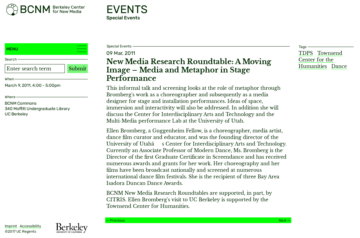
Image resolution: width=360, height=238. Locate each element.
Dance (339, 66)
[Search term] (35, 68)
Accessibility (30, 226)
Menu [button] (46, 49)
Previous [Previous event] (117, 220)
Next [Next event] (283, 220)
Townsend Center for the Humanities (320, 59)
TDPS (305, 53)
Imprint (11, 226)
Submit (77, 69)
